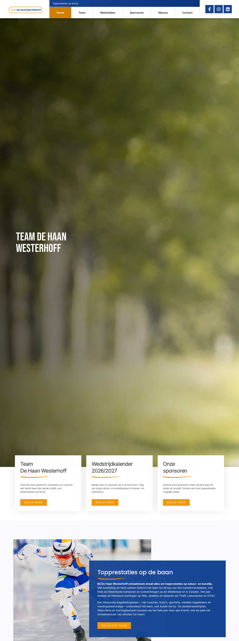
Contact (187, 12)
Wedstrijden (107, 12)
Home (60, 12)
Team (82, 12)
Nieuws (163, 12)
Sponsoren (137, 12)
